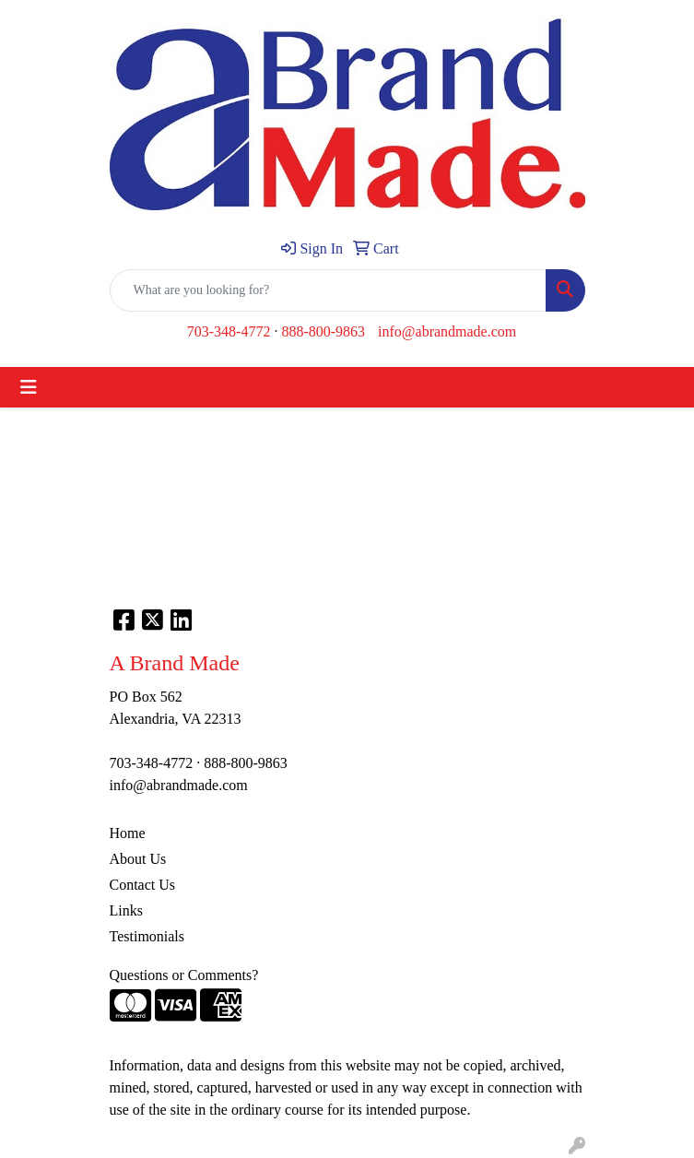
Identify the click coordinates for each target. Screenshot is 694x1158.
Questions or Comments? (184, 975)
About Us (138, 859)
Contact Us (143, 884)
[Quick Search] (328, 290)
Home (128, 833)
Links (126, 910)
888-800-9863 (323, 331)
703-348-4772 (229, 331)
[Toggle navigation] (28, 387)
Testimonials (147, 936)
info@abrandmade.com (447, 331)
